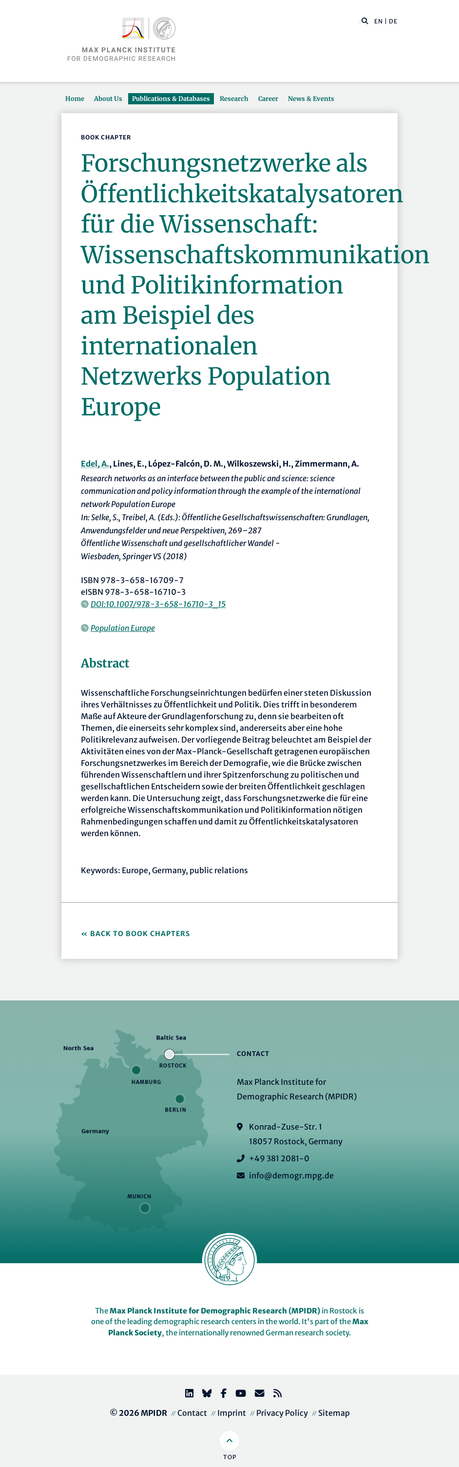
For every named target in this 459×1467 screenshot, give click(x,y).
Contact (192, 1413)
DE (393, 21)
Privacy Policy (282, 1413)
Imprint (231, 1413)
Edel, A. (95, 464)
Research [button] (234, 98)
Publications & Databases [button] (171, 98)
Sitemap (334, 1413)
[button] (365, 20)
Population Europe (123, 628)
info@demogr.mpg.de (291, 1175)
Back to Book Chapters (140, 933)
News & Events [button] (311, 98)
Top (229, 1457)
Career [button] (268, 98)
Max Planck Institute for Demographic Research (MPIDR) (215, 1310)
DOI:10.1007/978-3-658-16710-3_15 (158, 604)
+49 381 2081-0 (279, 1158)
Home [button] (74, 98)
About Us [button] (108, 98)
